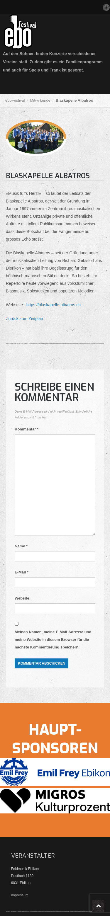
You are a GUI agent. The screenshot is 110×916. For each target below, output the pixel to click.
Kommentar (26, 429)
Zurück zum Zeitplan (24, 318)
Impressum (19, 895)
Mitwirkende (40, 100)
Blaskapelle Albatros (48, 176)
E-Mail (21, 572)
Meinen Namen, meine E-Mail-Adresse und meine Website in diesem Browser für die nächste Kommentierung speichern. (53, 639)
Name (21, 546)
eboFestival (15, 100)
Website (22, 598)
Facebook (106, 7)
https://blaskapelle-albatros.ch (53, 304)
